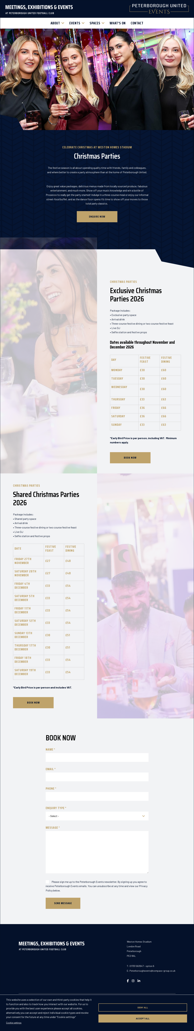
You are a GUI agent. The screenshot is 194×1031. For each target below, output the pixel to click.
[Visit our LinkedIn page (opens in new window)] (139, 980)
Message (52, 827)
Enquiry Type (55, 808)
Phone (50, 788)
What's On (118, 23)
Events (74, 23)
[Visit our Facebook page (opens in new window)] (128, 980)
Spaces (95, 23)
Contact (137, 23)
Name (49, 749)
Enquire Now (97, 233)
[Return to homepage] (39, 9)
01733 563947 (137, 966)
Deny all (143, 1007)
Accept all (143, 1018)
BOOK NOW (130, 458)
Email (50, 769)
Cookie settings (13, 1022)
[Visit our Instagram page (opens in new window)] (133, 980)
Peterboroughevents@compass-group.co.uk (152, 970)
